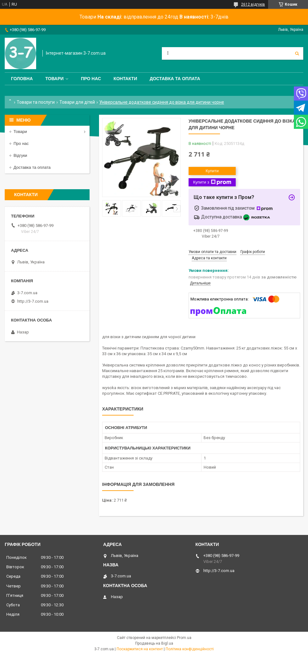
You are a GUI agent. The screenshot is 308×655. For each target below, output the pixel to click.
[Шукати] (297, 53)
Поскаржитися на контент (140, 649)
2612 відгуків (253, 4)
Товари (54, 78)
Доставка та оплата (175, 78)
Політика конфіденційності (190, 649)
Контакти (125, 78)
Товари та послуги (36, 102)
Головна (22, 78)
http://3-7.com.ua (32, 301)
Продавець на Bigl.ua (154, 643)
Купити (212, 170)
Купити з (212, 182)
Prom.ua (184, 638)
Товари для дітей (77, 102)
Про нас (91, 78)
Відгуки (20, 155)
